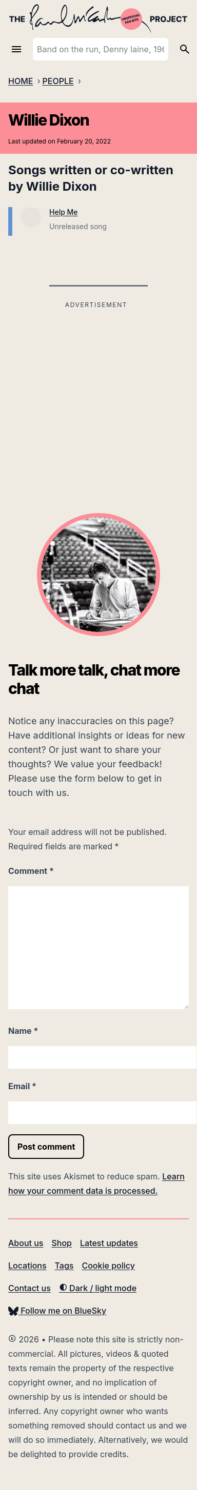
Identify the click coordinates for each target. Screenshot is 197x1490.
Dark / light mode (97, 1288)
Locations (27, 1265)
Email (22, 1086)
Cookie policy (108, 1265)
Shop (61, 1243)
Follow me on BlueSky (57, 1310)
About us (25, 1243)
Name (23, 1031)
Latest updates (109, 1243)
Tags (64, 1265)
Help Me (63, 212)
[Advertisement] (96, 383)
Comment (31, 871)
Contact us (29, 1288)
